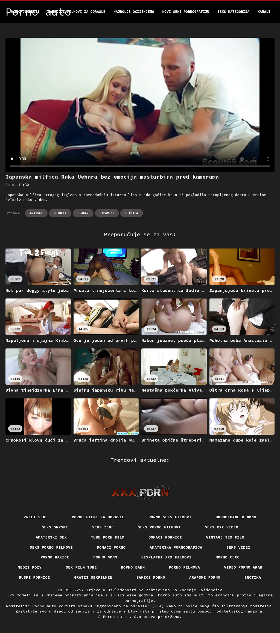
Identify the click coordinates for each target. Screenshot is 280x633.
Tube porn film (107, 537)
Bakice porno (150, 577)
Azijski (36, 213)
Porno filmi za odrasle (98, 516)
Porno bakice (54, 557)
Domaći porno (111, 547)
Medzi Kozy (30, 567)
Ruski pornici (34, 577)
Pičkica (131, 213)
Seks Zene (103, 527)
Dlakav (83, 213)
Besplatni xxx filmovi (166, 557)
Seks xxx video (221, 527)
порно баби (133, 567)
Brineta (60, 213)
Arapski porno (204, 577)
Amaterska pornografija (176, 547)
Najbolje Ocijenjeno (133, 11)
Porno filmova (184, 567)
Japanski (107, 213)
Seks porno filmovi (159, 527)
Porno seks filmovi (170, 516)
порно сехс (227, 557)
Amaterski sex (51, 537)
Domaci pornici (165, 537)
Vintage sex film (225, 537)
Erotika (252, 577)
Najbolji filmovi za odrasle (77, 11)
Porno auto (116, 616)
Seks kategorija (233, 11)
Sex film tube (81, 567)
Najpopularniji (25, 11)
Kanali (264, 11)
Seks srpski (55, 527)
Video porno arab (243, 567)
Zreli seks (36, 516)
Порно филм (105, 557)
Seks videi (238, 547)
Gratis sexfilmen (93, 577)
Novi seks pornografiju (185, 11)
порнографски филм (235, 516)
